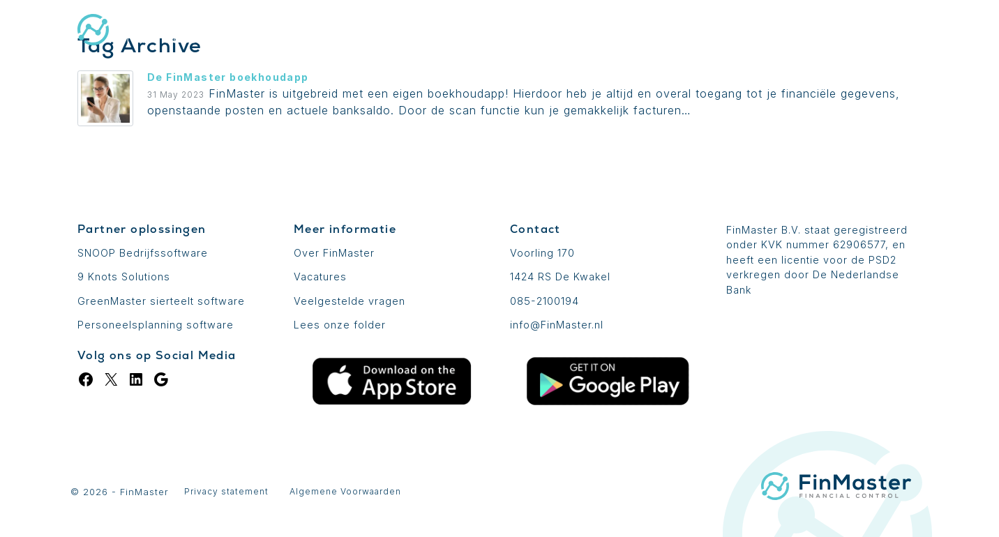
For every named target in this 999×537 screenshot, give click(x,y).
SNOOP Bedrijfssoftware (142, 253)
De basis (477, 31)
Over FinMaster (334, 253)
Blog (750, 31)
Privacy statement (226, 491)
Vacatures (320, 276)
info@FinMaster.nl (556, 325)
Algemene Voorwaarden (345, 491)
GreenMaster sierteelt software (161, 301)
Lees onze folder (340, 325)
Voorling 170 (542, 253)
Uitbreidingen (578, 31)
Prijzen (678, 31)
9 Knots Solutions (123, 276)
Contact (890, 31)
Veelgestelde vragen (349, 301)
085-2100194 (544, 301)
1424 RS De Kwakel (560, 276)
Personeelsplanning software (155, 325)
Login (814, 31)
